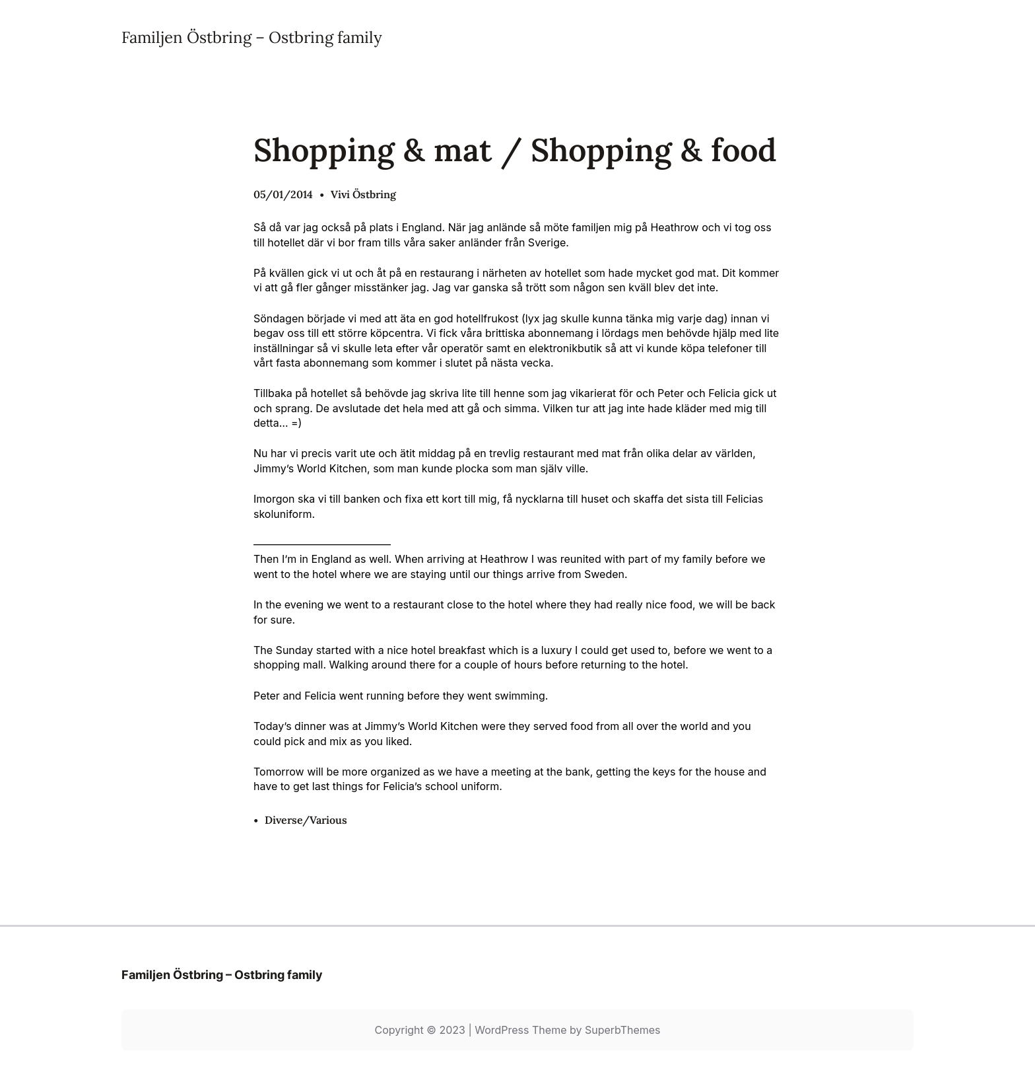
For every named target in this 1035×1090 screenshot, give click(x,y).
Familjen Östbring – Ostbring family (251, 37)
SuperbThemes (623, 1029)
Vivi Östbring (363, 194)
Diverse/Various (306, 819)
